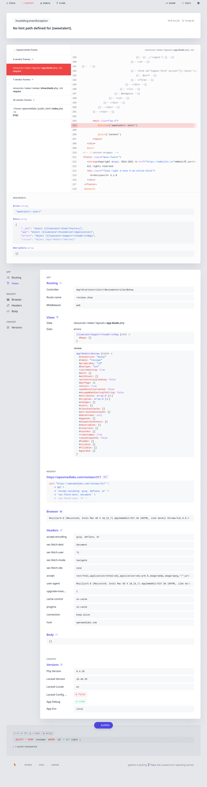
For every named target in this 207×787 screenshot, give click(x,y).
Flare (152, 764)
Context (11, 321)
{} (103, 337)
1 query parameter (25, 747)
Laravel (55, 764)
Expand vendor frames (25, 49)
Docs (41, 764)
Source (28, 764)
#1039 (107, 353)
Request (11, 294)
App (8, 272)
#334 (126, 334)
